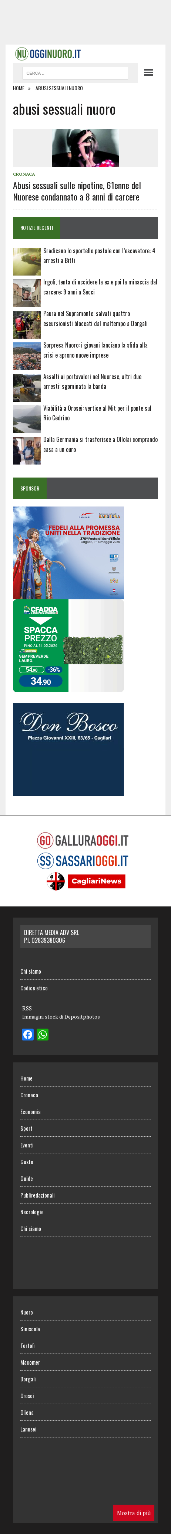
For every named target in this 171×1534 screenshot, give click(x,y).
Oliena (27, 1412)
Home (26, 1078)
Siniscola (30, 1329)
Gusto (26, 1161)
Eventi (27, 1145)
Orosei (27, 1395)
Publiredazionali (37, 1195)
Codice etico (34, 988)
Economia (30, 1111)
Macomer (30, 1362)
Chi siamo (30, 971)
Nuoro (26, 1312)
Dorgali (28, 1379)
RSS (27, 1008)
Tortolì (27, 1345)
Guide (26, 1178)
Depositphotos (82, 1016)
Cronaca (24, 174)
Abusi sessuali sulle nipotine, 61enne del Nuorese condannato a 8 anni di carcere (77, 190)
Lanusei (28, 1429)
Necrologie (32, 1212)
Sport (26, 1128)
